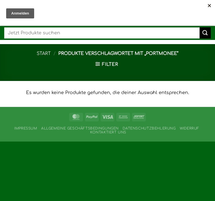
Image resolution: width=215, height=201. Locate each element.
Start (44, 53)
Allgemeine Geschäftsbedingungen (80, 128)
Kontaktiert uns (108, 132)
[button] (106, 64)
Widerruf (189, 128)
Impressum (25, 128)
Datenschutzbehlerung (149, 128)
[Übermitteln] (205, 32)
